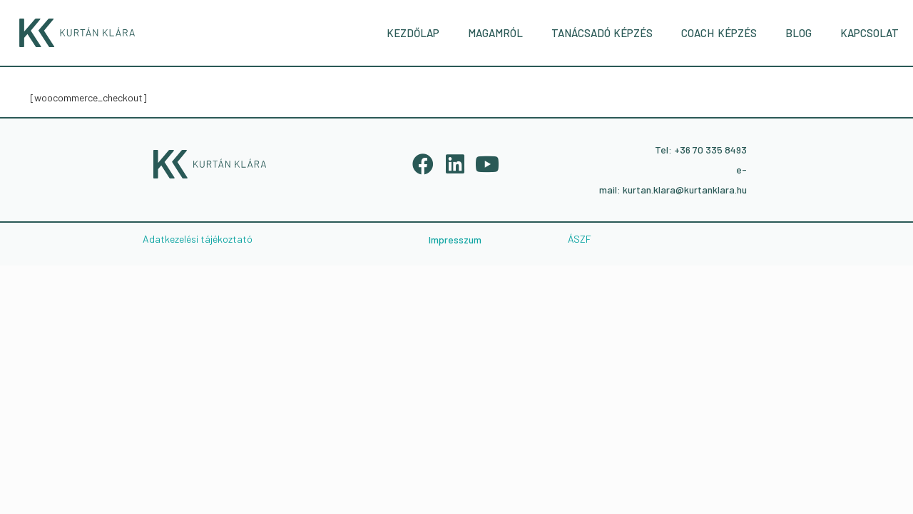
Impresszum (455, 239)
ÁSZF (579, 239)
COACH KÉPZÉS (719, 32)
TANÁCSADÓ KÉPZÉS (602, 32)
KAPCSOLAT (869, 32)
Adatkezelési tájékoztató (198, 239)
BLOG (798, 32)
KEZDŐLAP (413, 32)
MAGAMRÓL (495, 32)
